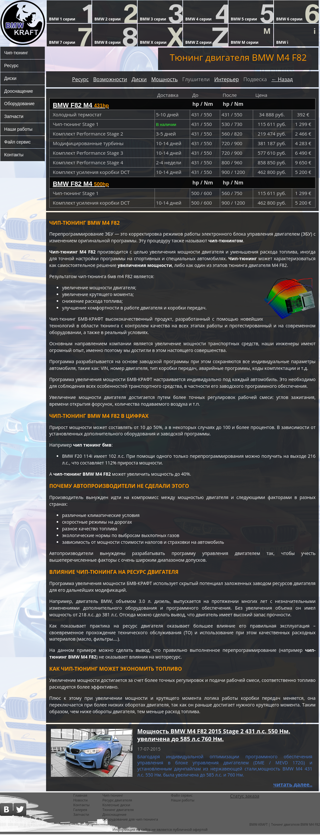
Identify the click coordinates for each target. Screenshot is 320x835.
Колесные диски (116, 805)
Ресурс (11, 65)
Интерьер (226, 79)
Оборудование (19, 103)
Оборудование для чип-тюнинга (130, 820)
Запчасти (13, 116)
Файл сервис (17, 142)
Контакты (13, 155)
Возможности (110, 79)
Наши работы (18, 129)
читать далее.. (292, 785)
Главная (80, 796)
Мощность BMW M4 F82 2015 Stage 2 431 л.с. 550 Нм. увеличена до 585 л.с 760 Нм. (213, 736)
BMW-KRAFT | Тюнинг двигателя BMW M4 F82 (284, 825)
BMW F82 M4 (81, 105)
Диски (10, 78)
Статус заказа (244, 797)
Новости (80, 801)
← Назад (282, 79)
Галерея (80, 810)
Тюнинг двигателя (118, 810)
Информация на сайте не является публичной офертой (160, 830)
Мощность (164, 79)
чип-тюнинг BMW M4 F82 (82, 475)
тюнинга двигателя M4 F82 (258, 266)
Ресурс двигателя (117, 801)
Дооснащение (18, 91)
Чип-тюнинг (16, 52)
